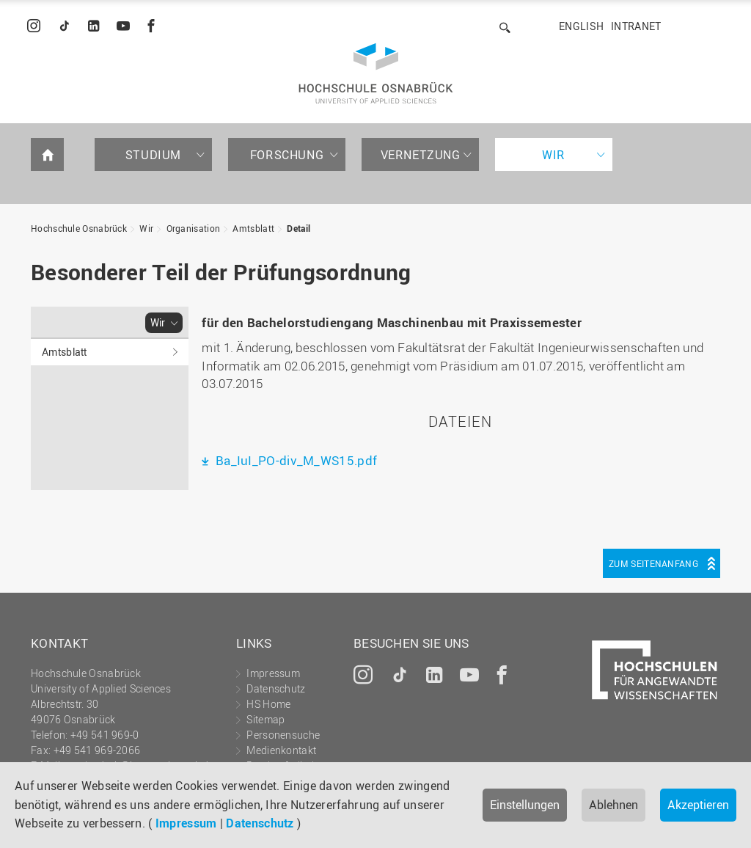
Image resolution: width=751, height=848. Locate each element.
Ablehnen (613, 805)
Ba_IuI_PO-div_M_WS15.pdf (295, 460)
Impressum (186, 823)
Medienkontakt (281, 750)
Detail (298, 228)
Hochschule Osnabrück (79, 228)
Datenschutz (259, 823)
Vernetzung (421, 155)
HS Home (268, 704)
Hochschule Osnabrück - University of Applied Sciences (376, 73)
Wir (553, 155)
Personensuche (283, 735)
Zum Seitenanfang (653, 563)
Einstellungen (525, 805)
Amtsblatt (253, 228)
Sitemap (265, 719)
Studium (153, 155)
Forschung (286, 155)
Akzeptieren (698, 805)
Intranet (636, 26)
